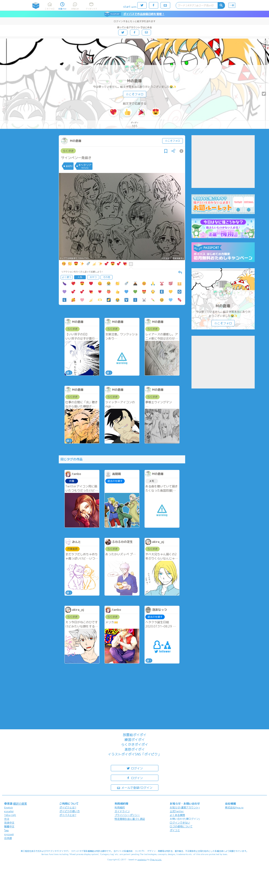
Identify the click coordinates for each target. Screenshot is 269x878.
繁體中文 (9, 826)
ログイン (134, 768)
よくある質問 (177, 815)
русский (9, 834)
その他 (106, 277)
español (8, 811)
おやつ (93, 277)
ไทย (6, 830)
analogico (142, 859)
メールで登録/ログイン (134, 787)
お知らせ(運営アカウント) (185, 807)
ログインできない (180, 822)
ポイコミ (175, 830)
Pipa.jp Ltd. (156, 859)
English (8, 807)
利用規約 (120, 807)
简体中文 (9, 822)
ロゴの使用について (181, 826)
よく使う (66, 277)
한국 (6, 819)
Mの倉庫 (134, 81)
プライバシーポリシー (127, 815)
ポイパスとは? (67, 815)
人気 (80, 277)
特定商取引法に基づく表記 (130, 819)
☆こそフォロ (134, 94)
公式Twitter (177, 811)
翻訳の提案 (20, 803)
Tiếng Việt (10, 815)
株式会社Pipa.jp (234, 807)
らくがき (68, 151)
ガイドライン (122, 811)
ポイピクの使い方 (69, 811)
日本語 (8, 838)
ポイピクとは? (67, 807)
